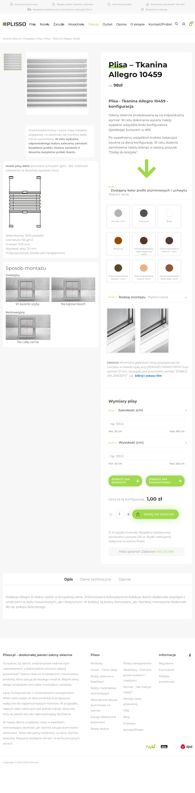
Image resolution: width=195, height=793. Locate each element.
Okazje (108, 24)
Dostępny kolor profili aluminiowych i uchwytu (149, 210)
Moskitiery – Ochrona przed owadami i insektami (137, 699)
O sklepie (152, 24)
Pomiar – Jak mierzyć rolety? (137, 713)
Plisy (29, 24)
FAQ (126, 734)
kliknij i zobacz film (150, 398)
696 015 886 (165, 574)
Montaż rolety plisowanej (132, 725)
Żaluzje (64, 24)
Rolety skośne (100, 753)
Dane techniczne (96, 602)
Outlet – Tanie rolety (104, 694)
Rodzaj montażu (132, 320)
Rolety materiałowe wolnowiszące (103, 715)
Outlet (122, 24)
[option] (14, 82)
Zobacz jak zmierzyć (125, 503)
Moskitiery (87, 24)
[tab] (67, 602)
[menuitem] (31, 24)
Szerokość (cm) (126, 433)
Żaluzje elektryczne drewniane (103, 743)
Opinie (136, 24)
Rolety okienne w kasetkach (102, 703)
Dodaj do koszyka (160, 537)
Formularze (166, 694)
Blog (126, 741)
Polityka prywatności (167, 703)
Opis (67, 602)
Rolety (46, 24)
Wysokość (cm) (126, 465)
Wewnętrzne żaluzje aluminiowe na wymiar (104, 729)
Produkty (97, 687)
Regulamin (166, 687)
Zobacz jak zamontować (165, 503)
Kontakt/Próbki (37, 44)
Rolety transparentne (137, 687)
